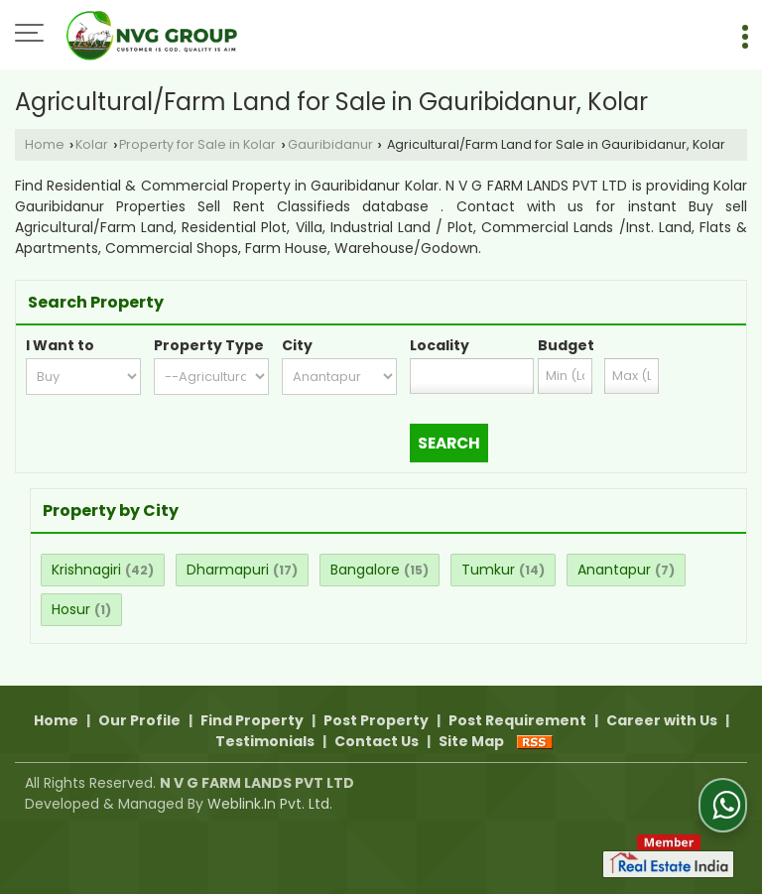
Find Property (252, 720)
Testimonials (265, 741)
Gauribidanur (330, 144)
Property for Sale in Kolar (197, 144)
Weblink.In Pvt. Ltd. (269, 804)
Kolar (91, 144)
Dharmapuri (228, 569)
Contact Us (376, 741)
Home (44, 144)
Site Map (471, 741)
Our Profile (139, 720)
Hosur (71, 609)
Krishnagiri (86, 569)
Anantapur (614, 569)
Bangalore (365, 569)
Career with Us (661, 720)
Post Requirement (517, 720)
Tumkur (488, 569)
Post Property (376, 720)
